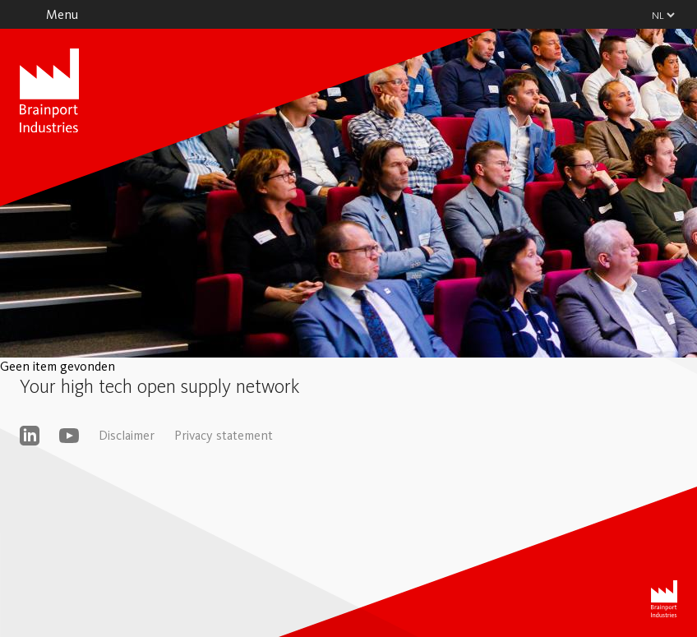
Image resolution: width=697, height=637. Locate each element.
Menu (62, 14)
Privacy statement (223, 435)
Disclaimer (127, 435)
